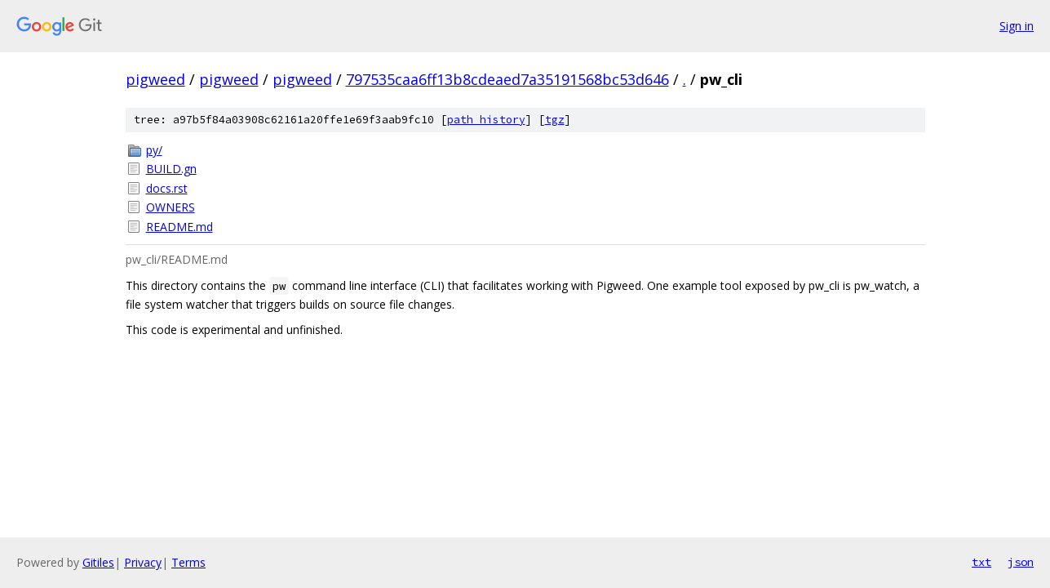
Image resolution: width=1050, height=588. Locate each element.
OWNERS (170, 207)
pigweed (155, 79)
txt (981, 562)
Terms (188, 562)
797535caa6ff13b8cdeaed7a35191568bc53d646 (507, 79)
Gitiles (98, 562)
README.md (179, 226)
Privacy (143, 562)
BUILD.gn (171, 168)
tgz (555, 120)
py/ (154, 150)
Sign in (1016, 25)
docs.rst (167, 188)
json (1021, 562)
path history (486, 120)
